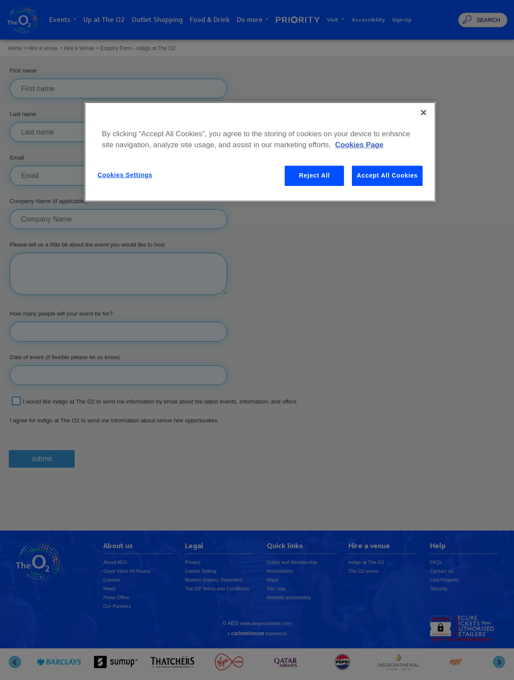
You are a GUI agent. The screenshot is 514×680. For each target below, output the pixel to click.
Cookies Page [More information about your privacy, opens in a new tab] (359, 145)
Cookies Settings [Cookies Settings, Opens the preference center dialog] (125, 174)
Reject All (314, 175)
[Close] (423, 112)
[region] (260, 152)
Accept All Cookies (387, 175)
